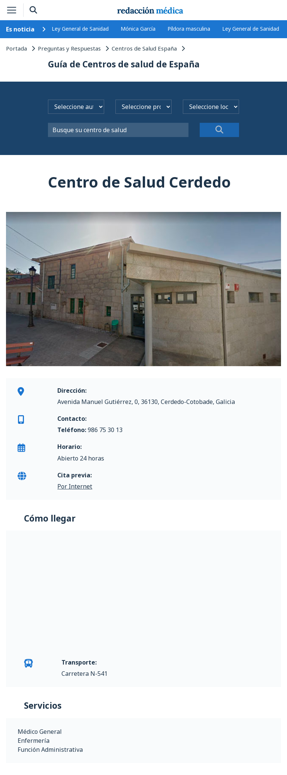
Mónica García (138, 28)
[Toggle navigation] (11, 10)
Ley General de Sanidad (80, 28)
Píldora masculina (188, 28)
